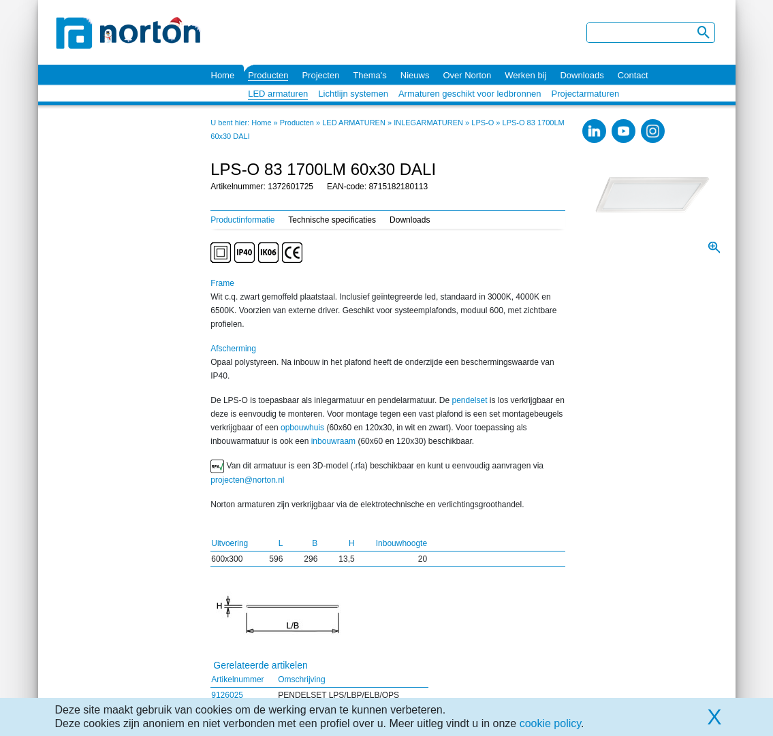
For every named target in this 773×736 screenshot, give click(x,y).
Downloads (581, 75)
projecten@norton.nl (247, 480)
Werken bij (525, 75)
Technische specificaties (332, 220)
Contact (633, 75)
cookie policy (550, 723)
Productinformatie (242, 220)
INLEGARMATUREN (428, 122)
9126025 (227, 695)
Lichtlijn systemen (353, 94)
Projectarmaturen (586, 94)
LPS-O (482, 122)
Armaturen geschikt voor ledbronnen (469, 94)
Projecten (320, 75)
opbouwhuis (302, 427)
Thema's (369, 75)
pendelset (469, 400)
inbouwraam (333, 441)
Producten (268, 75)
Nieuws (415, 75)
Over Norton (467, 75)
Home (223, 75)
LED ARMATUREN (353, 122)
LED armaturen (278, 94)
